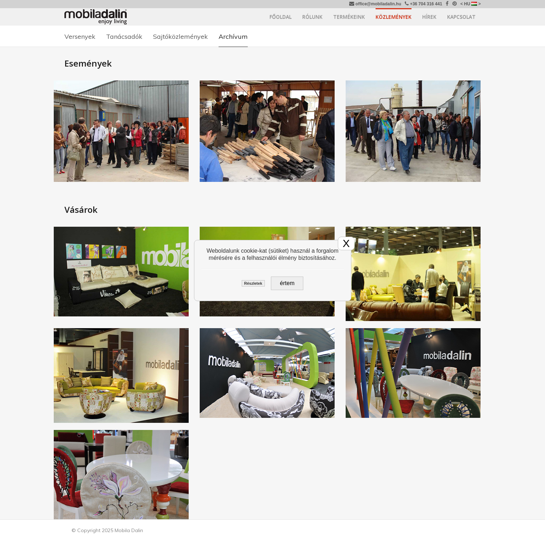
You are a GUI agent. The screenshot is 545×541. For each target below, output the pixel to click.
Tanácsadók (124, 36)
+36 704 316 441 (423, 3)
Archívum (233, 36)
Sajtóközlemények (180, 36)
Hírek (429, 17)
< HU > (470, 3)
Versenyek (79, 36)
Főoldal (280, 17)
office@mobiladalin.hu (375, 3)
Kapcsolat (461, 17)
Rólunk (312, 17)
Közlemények (394, 17)
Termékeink (349, 17)
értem (287, 283)
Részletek (253, 283)
